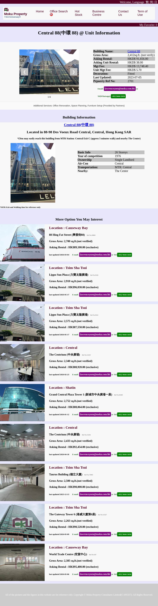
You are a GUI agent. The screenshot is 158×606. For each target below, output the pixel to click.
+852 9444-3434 (118, 96)
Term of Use (142, 13)
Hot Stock (78, 13)
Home (40, 11)
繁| (134, 2)
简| (152, 2)
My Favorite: (148, 25)
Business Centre (98, 13)
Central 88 (134, 51)
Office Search (59, 13)
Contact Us (123, 13)
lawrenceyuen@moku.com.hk (120, 88)
